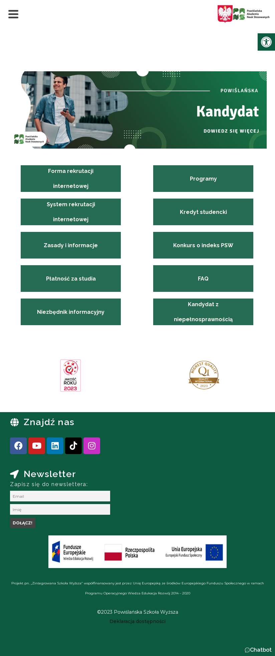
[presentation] (26, 377)
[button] (258, 650)
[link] (266, 42)
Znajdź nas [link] (49, 422)
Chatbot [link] (261, 650)
